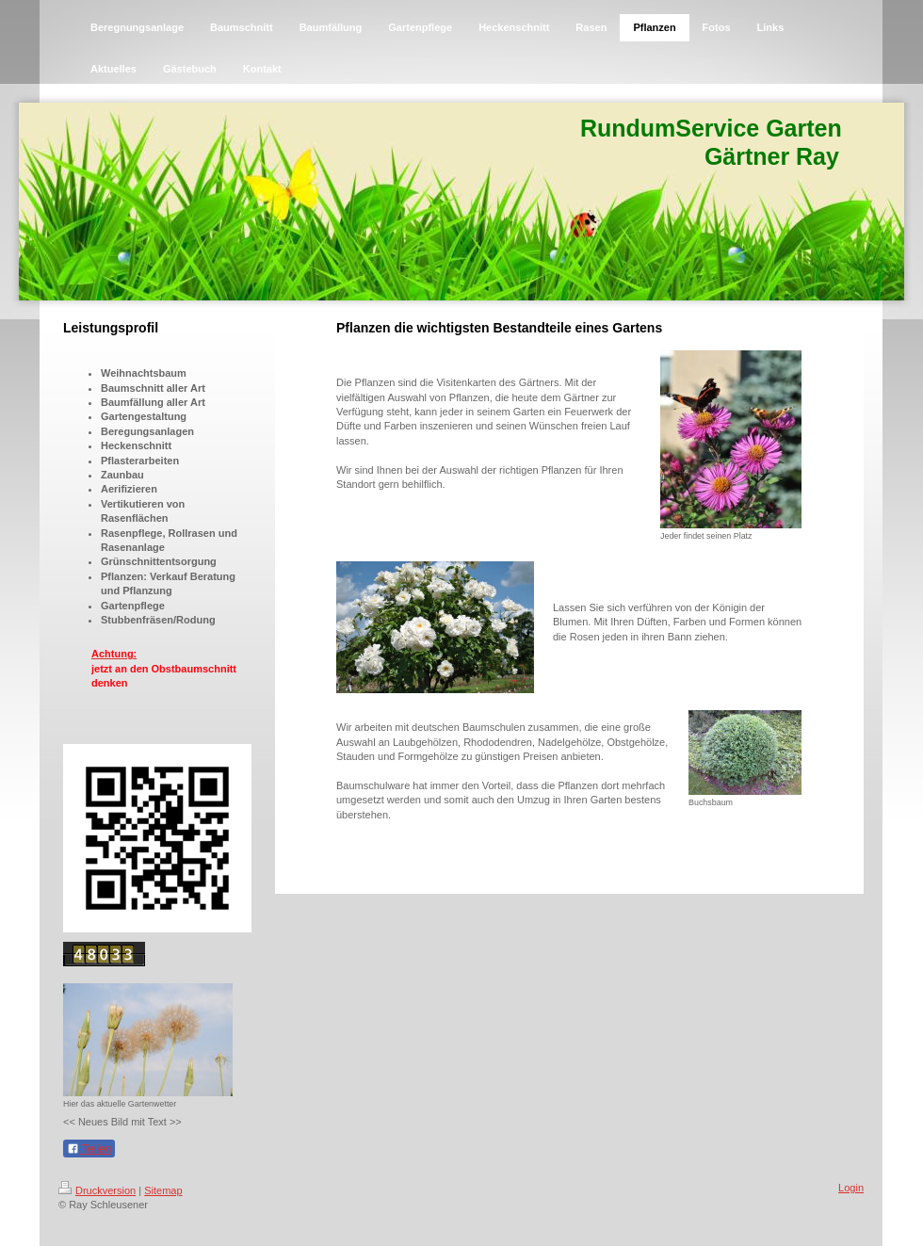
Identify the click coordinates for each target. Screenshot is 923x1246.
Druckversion (97, 1190)
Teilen (89, 1149)
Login (851, 1187)
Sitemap (163, 1190)
